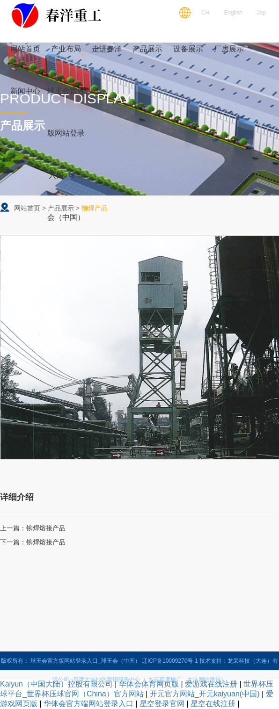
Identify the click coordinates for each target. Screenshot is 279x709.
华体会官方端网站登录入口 (88, 704)
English (233, 12)
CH (205, 12)
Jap (261, 12)
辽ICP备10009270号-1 (170, 661)
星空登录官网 (162, 704)
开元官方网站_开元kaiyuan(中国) (205, 694)
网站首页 (27, 208)
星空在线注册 (213, 704)
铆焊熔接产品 (46, 528)
